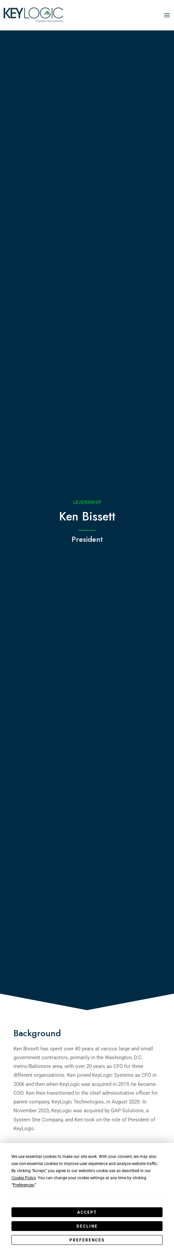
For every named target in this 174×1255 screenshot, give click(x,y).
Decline (87, 1226)
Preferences (87, 1240)
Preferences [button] (23, 1185)
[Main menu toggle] (167, 15)
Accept (87, 1212)
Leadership (87, 502)
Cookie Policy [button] (23, 1178)
